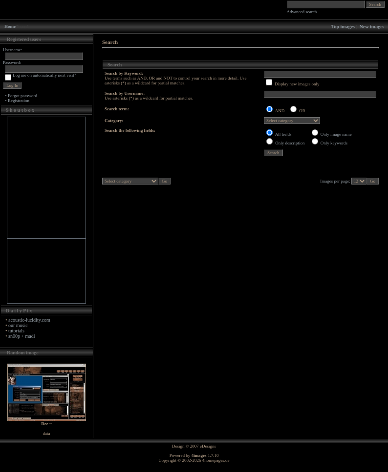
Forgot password (22, 95)
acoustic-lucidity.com (29, 320)
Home (10, 26)
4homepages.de (216, 460)
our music (18, 325)
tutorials (16, 330)
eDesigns (208, 446)
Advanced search (302, 11)
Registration (18, 100)
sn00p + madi (21, 336)
